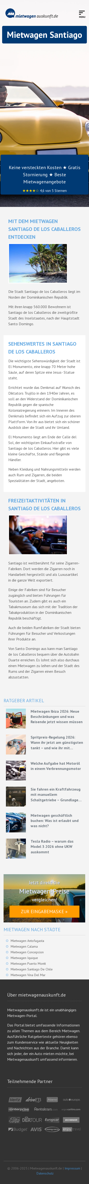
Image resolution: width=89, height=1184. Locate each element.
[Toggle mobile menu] (82, 14)
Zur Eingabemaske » (44, 911)
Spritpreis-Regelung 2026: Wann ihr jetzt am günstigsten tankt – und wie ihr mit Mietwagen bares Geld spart (57, 742)
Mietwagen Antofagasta (27, 941)
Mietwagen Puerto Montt (28, 963)
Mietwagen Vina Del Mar (28, 975)
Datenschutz (45, 1173)
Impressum (72, 1168)
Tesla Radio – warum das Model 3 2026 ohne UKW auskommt (52, 846)
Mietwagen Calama (24, 946)
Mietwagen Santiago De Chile (32, 969)
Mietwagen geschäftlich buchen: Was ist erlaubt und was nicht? (55, 820)
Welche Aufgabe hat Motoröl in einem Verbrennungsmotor (56, 766)
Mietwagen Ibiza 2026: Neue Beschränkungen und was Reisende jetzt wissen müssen (57, 716)
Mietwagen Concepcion (27, 952)
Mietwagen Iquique (24, 958)
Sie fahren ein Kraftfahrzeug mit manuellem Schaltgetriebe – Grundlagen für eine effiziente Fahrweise (55, 794)
